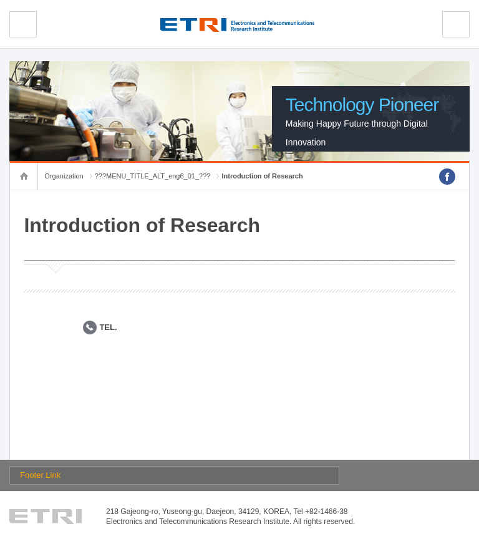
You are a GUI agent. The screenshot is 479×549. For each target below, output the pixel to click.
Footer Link (40, 475)
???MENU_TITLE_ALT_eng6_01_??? (153, 176)
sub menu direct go (0, 0)
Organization (63, 176)
